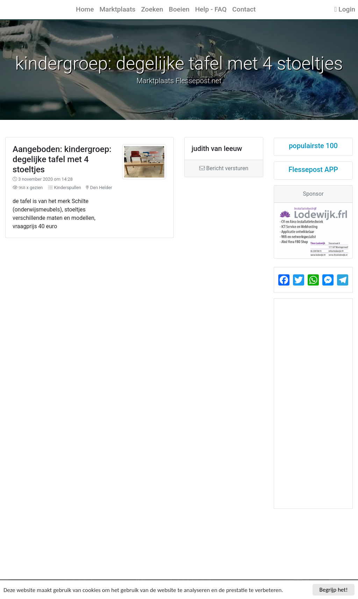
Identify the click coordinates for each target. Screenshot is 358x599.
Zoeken (152, 9)
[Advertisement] (134, 286)
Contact (244, 9)
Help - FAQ (211, 9)
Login (345, 9)
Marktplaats (118, 9)
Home (85, 9)
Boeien (179, 9)
